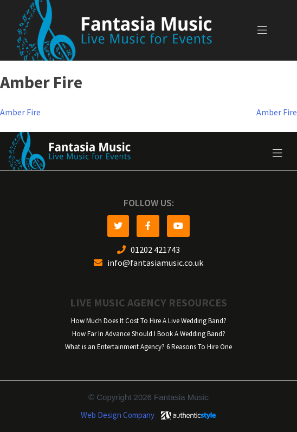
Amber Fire (20, 112)
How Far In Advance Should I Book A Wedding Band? (148, 333)
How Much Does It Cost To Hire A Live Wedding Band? (149, 320)
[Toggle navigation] (262, 30)
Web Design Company (117, 415)
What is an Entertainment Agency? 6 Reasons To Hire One (148, 346)
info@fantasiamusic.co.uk (148, 263)
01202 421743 (148, 250)
